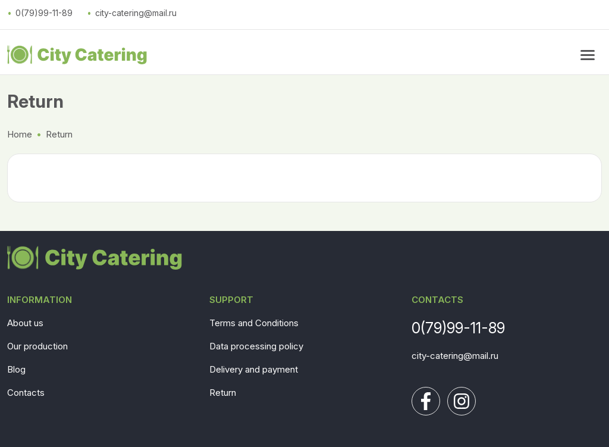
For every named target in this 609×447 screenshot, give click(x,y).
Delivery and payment (253, 369)
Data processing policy (256, 346)
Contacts (26, 392)
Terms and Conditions (254, 323)
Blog (16, 369)
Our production (37, 346)
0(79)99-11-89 (44, 13)
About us (25, 323)
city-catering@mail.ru (136, 13)
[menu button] (587, 54)
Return (222, 392)
